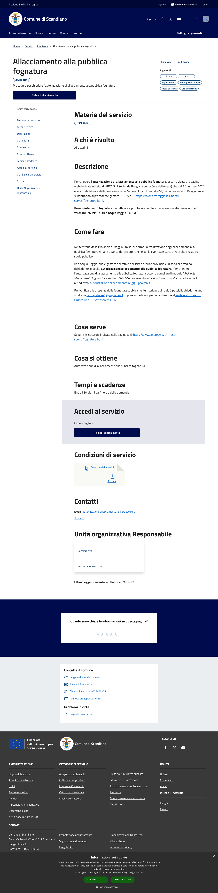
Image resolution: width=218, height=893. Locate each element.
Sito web (79, 518)
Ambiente (42, 46)
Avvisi (163, 786)
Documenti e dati (19, 811)
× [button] (214, 856)
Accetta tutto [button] (95, 879)
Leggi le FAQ (66, 847)
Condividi (168, 62)
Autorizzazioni (118, 804)
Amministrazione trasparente (127, 835)
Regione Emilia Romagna (23, 4)
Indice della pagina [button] (27, 109)
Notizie (164, 774)
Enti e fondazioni (18, 792)
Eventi (164, 809)
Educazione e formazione (124, 780)
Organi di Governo (19, 774)
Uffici (12, 786)
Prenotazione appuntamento (75, 835)
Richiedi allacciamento (45, 95)
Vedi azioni (185, 62)
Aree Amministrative (21, 780)
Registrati (162, 4)
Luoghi (164, 803)
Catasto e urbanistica (71, 792)
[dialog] (109, 872)
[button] (109, 887)
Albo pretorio (117, 841)
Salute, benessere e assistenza (127, 798)
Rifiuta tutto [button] (123, 879)
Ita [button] (205, 4)
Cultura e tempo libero (72, 780)
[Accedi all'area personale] (184, 5)
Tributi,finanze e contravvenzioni (129, 786)
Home (16, 46)
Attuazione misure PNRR (23, 817)
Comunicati (166, 780)
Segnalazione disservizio (73, 841)
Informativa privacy (121, 847)
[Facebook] (157, 18)
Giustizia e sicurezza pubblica (126, 774)
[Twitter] (166, 18)
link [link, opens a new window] (142, 872)
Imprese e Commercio (71, 786)
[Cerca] (205, 19)
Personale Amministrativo (24, 805)
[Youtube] (174, 18)
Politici (13, 798)
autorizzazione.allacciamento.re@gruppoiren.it (109, 512)
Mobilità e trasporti (70, 798)
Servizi (29, 46)
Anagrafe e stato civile (72, 774)
